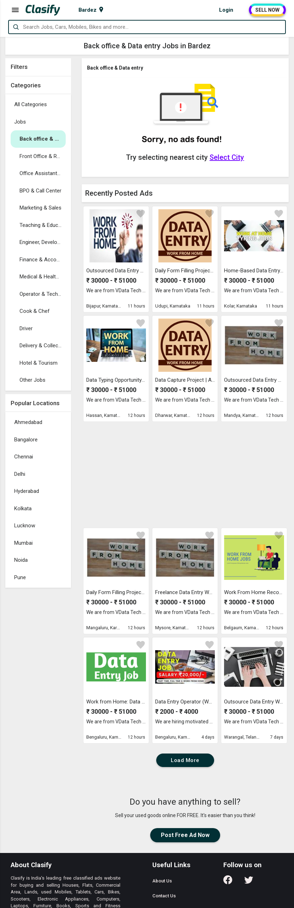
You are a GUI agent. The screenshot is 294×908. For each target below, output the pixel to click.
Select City (226, 157)
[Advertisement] (38, 697)
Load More (185, 760)
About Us (162, 880)
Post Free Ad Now (185, 835)
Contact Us (164, 895)
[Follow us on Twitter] (248, 882)
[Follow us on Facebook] (227, 882)
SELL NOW (267, 10)
